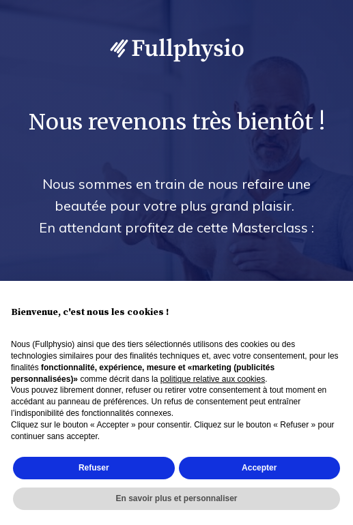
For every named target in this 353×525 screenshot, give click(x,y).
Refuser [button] (94, 467)
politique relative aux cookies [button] (212, 379)
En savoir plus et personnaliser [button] (176, 498)
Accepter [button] (259, 467)
